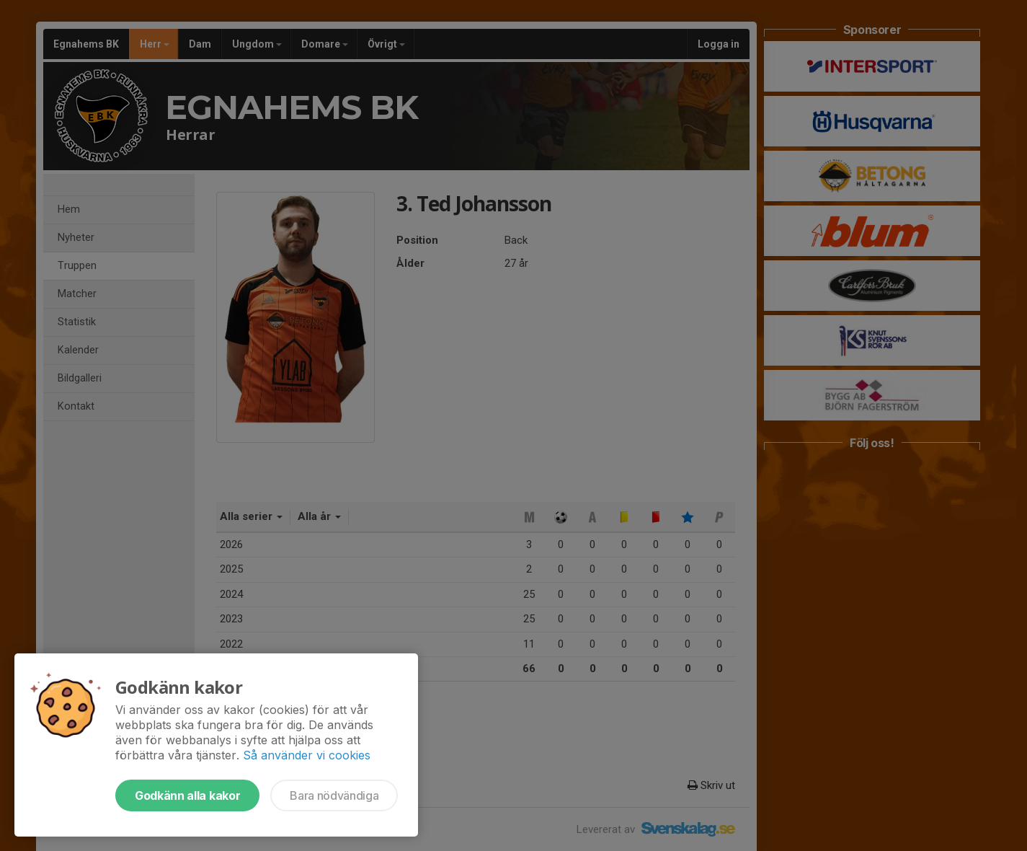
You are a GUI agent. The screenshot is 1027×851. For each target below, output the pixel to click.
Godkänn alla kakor (187, 795)
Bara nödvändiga (334, 795)
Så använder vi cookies (306, 755)
